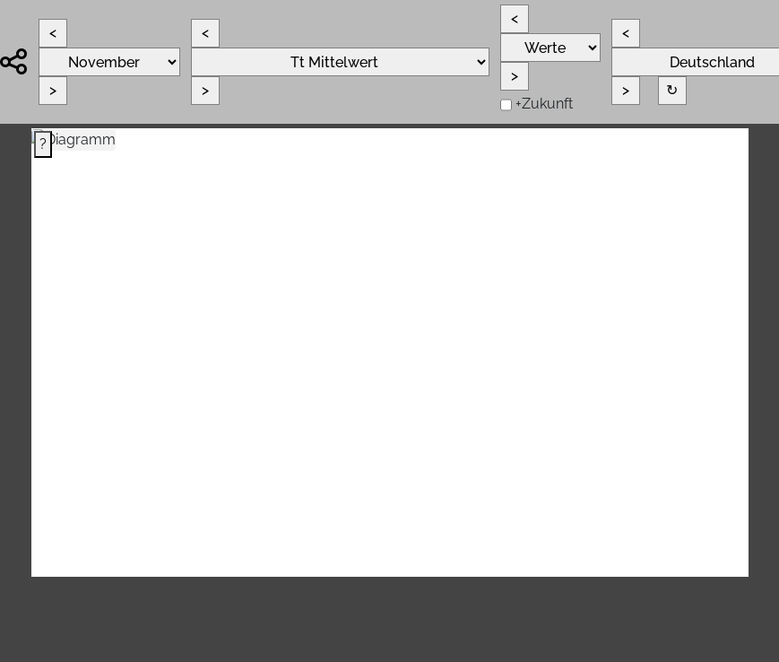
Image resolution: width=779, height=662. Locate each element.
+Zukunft (544, 103)
